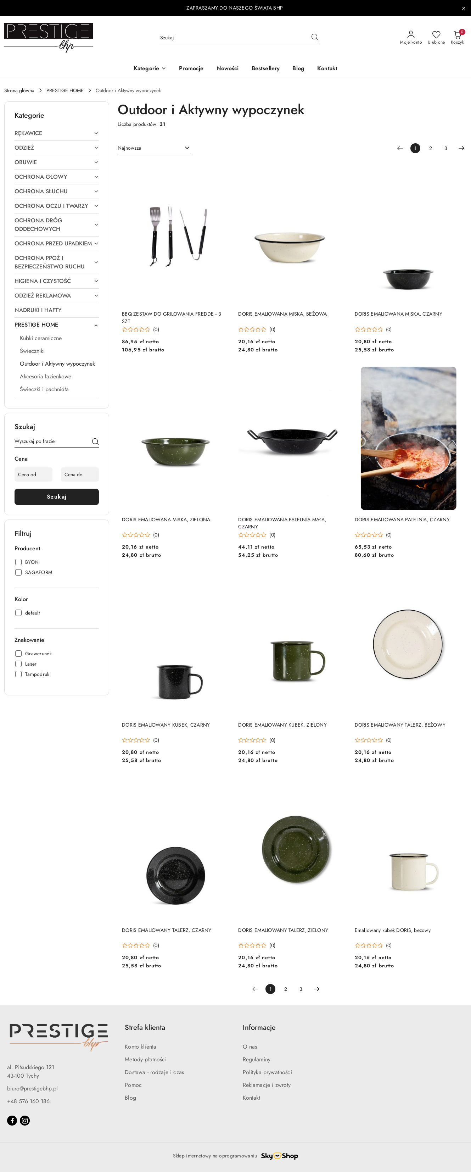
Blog (130, 1098)
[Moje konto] (411, 38)
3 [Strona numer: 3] (445, 148)
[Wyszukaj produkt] (239, 38)
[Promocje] (191, 69)
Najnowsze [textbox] (129, 147)
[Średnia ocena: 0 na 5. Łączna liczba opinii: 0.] (140, 329)
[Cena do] (80, 474)
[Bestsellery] (266, 69)
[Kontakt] (327, 69)
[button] (150, 69)
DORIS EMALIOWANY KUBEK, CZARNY (166, 724)
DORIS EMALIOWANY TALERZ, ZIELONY (283, 930)
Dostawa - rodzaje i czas (154, 1072)
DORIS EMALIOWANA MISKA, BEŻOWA (282, 313)
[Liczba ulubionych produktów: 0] (436, 38)
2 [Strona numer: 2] (430, 148)
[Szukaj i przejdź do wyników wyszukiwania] (315, 38)
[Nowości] (228, 69)
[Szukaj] (95, 442)
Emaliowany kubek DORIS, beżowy (393, 930)
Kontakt (251, 1098)
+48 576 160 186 (28, 1101)
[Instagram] (25, 1121)
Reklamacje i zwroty (267, 1085)
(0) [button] (156, 329)
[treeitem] (57, 133)
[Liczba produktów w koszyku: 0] (457, 38)
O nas (250, 1047)
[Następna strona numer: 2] (461, 148)
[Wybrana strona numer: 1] (415, 148)
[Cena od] (33, 474)
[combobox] (154, 148)
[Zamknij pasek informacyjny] (463, 8)
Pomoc (133, 1085)
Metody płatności (146, 1059)
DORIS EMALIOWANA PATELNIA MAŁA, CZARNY (282, 523)
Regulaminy (257, 1059)
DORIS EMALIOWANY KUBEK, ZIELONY (282, 724)
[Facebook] (12, 1121)
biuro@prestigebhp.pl (32, 1088)
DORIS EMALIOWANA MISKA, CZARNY (398, 313)
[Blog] (298, 69)
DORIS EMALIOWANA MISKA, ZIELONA (166, 519)
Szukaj (57, 497)
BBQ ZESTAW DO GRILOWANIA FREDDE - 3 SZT (171, 317)
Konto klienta (140, 1047)
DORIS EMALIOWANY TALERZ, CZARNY (167, 930)
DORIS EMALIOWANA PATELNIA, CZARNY (402, 519)
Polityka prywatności (267, 1072)
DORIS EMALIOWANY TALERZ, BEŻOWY (400, 724)
